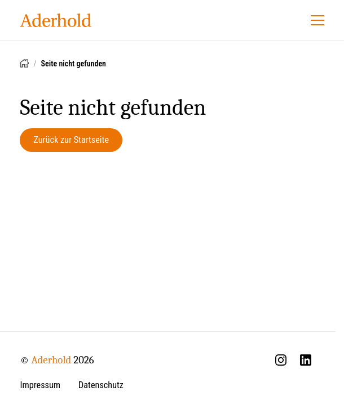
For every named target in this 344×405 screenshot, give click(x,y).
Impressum (40, 385)
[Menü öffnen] (317, 20)
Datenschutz (101, 385)
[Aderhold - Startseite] (56, 20)
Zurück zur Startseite (71, 139)
